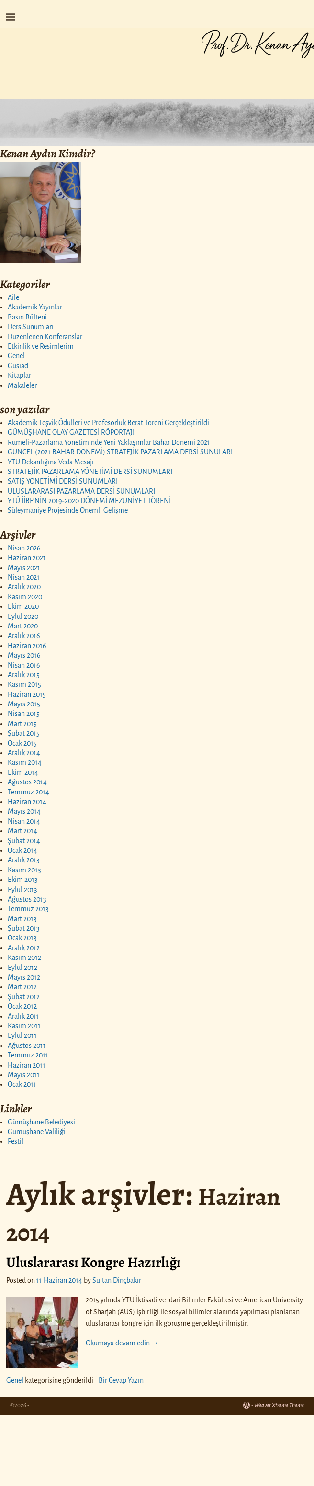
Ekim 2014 (23, 772)
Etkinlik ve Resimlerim (41, 346)
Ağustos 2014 (27, 782)
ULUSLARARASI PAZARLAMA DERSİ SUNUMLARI (81, 491)
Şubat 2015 (24, 733)
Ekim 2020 (23, 606)
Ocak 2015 (22, 743)
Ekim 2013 (23, 879)
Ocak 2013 (22, 938)
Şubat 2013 (24, 928)
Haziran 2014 (27, 801)
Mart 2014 (22, 831)
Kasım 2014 (25, 762)
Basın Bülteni (27, 317)
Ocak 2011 (22, 1084)
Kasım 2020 (25, 597)
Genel (16, 356)
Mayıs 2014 (24, 811)
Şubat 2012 (24, 997)
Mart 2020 (23, 626)
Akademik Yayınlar (35, 307)
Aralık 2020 (24, 587)
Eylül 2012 (22, 967)
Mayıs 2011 (24, 1075)
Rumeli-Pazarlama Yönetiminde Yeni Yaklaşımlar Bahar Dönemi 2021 (109, 442)
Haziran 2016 (27, 645)
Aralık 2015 (24, 675)
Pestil (15, 1141)
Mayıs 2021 (24, 568)
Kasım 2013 (24, 870)
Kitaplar (19, 375)
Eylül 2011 (22, 1035)
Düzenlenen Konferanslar (45, 337)
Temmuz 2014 (28, 792)
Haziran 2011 (26, 1065)
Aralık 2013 (24, 860)
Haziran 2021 (27, 557)
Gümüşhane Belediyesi (41, 1122)
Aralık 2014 (24, 753)
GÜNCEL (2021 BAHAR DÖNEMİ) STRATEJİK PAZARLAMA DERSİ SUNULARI (120, 452)
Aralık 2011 (23, 1016)
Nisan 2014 (24, 821)
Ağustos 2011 (27, 1045)
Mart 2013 (22, 919)
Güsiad (18, 366)
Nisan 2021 (24, 577)
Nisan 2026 (24, 548)
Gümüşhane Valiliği (37, 1131)
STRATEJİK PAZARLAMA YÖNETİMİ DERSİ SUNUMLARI (90, 471)
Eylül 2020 (23, 616)
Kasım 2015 (24, 684)
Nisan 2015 (24, 713)
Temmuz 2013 (28, 909)
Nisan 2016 (24, 665)
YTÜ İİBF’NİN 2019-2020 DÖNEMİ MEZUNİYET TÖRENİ (89, 501)
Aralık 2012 (24, 948)
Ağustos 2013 (27, 899)
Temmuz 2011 (28, 1055)
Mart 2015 (22, 723)
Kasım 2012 (24, 957)
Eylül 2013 (22, 889)
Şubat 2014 (24, 841)
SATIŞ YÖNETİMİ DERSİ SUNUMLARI (63, 481)
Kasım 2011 (24, 1026)
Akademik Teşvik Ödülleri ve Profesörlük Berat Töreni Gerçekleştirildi (108, 423)
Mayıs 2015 (24, 704)
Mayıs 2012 (24, 977)
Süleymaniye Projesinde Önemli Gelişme (68, 510)
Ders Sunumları (31, 326)
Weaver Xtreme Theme (279, 1405)
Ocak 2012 (22, 1006)
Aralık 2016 (24, 635)
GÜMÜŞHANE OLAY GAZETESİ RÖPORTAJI (71, 432)
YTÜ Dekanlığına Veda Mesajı (51, 462)
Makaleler (22, 385)
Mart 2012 (22, 987)
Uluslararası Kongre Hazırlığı (93, 1262)
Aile (13, 297)
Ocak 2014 (22, 850)
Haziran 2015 (27, 694)
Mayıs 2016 (24, 655)
